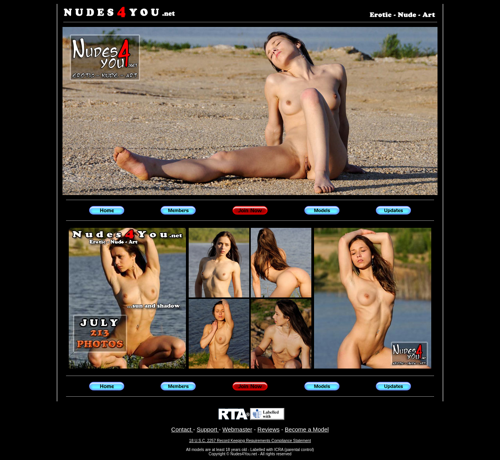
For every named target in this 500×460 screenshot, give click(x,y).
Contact (182, 429)
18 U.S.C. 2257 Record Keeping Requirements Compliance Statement (250, 441)
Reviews (268, 429)
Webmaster (237, 429)
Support (207, 429)
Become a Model (307, 429)
